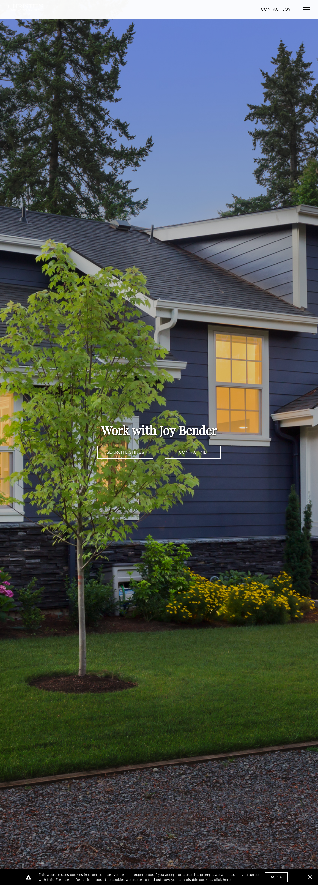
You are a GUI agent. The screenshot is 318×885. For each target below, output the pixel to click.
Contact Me (193, 452)
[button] (310, 877)
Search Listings (125, 452)
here (227, 880)
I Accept (276, 877)
